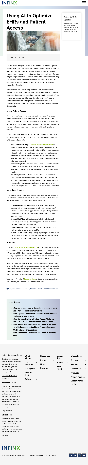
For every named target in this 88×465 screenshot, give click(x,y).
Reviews (44, 368)
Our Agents (30, 368)
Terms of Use (45, 455)
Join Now (5, 435)
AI (10, 289)
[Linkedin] (71, 455)
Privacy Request (78, 377)
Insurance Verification (20, 289)
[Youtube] (84, 455)
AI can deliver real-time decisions (41, 145)
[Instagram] (80, 455)
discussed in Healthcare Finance (26, 248)
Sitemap (54, 455)
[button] (31, 357)
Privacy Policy (35, 455)
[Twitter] (75, 455)
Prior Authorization (50, 289)
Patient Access (36, 289)
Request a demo (30, 279)
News (42, 364)
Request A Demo (7, 411)
